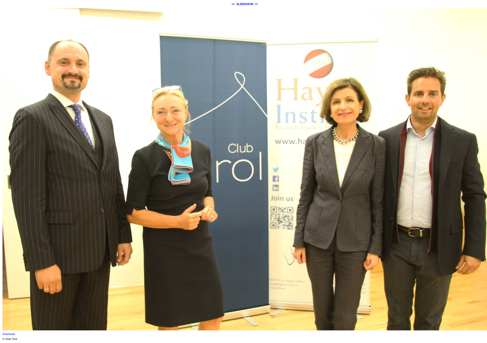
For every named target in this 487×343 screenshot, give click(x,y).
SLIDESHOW (244, 4)
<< (233, 4)
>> (256, 4)
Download (9, 333)
